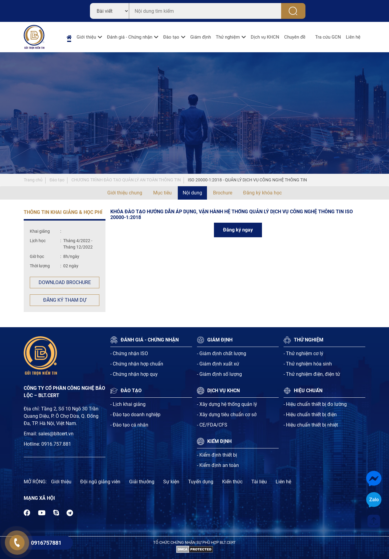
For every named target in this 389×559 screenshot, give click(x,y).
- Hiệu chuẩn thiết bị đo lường (315, 404)
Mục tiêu (162, 193)
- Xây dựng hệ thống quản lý (227, 404)
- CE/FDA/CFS (212, 425)
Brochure (222, 193)
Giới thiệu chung (124, 193)
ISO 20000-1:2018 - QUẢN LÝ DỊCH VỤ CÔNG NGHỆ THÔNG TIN (247, 179)
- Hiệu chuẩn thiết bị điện (310, 414)
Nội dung (192, 193)
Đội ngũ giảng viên (100, 482)
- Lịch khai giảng (128, 404)
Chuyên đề (294, 37)
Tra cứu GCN (328, 37)
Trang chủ (33, 179)
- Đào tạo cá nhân (129, 425)
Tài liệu (259, 482)
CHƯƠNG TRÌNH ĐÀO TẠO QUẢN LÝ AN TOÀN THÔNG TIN (126, 179)
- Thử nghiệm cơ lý (303, 353)
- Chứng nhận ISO (129, 353)
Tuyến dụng (200, 482)
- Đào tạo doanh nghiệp (135, 414)
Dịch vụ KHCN (265, 37)
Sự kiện (171, 482)
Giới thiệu (86, 37)
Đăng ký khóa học (262, 193)
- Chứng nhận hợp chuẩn (136, 364)
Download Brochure (65, 282)
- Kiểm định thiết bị (217, 455)
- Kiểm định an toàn (218, 465)
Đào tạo (171, 37)
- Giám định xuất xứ (218, 364)
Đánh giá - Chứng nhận (129, 37)
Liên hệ (353, 37)
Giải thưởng (141, 482)
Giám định (200, 37)
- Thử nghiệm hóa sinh (308, 364)
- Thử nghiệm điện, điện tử (312, 374)
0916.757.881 (56, 444)
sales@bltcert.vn (56, 434)
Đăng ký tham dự (64, 300)
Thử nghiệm (228, 37)
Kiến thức (232, 482)
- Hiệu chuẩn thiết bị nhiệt (311, 425)
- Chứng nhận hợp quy (134, 374)
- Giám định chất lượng (221, 353)
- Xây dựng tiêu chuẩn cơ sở (226, 414)
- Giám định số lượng (219, 374)
